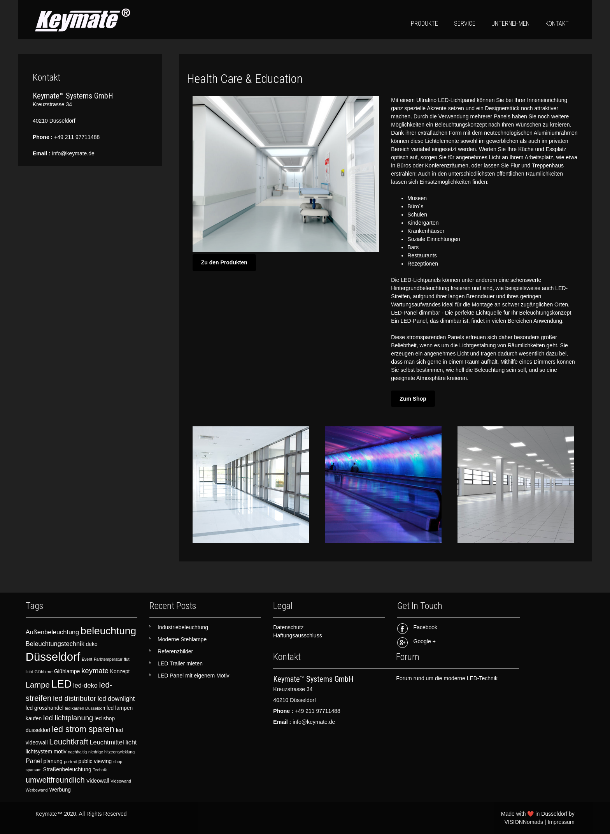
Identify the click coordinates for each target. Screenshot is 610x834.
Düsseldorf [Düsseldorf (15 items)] (53, 656)
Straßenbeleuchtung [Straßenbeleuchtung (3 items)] (67, 769)
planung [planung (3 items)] (53, 761)
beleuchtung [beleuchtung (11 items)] (108, 631)
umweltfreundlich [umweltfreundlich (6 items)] (55, 780)
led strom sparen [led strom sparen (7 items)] (83, 729)
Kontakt (557, 23)
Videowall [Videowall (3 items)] (97, 781)
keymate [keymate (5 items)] (95, 671)
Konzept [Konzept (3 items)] (120, 671)
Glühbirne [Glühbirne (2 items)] (44, 671)
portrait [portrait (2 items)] (70, 761)
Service (464, 23)
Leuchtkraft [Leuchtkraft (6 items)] (68, 741)
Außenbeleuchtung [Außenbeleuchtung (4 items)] (52, 631)
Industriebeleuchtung (183, 627)
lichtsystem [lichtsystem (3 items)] (39, 752)
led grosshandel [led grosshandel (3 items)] (44, 708)
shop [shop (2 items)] (117, 761)
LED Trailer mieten (180, 663)
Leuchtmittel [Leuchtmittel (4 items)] (106, 742)
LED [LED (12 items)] (61, 684)
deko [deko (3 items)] (92, 644)
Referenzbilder (175, 651)
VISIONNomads (523, 822)
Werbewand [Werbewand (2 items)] (37, 790)
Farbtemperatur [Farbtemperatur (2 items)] (108, 659)
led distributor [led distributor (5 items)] (74, 698)
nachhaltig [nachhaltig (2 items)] (77, 752)
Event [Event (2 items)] (87, 659)
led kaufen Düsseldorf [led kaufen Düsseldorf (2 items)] (85, 708)
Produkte (424, 23)
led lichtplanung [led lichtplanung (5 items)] (68, 718)
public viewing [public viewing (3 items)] (95, 761)
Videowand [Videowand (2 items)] (120, 781)
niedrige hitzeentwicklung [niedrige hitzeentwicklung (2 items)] (111, 752)
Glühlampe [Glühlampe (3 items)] (67, 671)
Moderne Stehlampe (182, 639)
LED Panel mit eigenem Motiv (193, 675)
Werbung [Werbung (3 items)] (60, 790)
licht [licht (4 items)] (131, 742)
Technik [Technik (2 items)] (100, 769)
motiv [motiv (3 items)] (60, 752)
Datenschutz (288, 627)
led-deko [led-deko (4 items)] (85, 685)
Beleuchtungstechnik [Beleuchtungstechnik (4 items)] (55, 643)
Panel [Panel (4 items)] (34, 760)
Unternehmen (510, 23)
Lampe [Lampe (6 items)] (38, 685)
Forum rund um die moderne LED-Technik (447, 678)
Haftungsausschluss (297, 635)
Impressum (561, 822)
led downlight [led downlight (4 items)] (116, 698)
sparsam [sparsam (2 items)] (34, 769)
